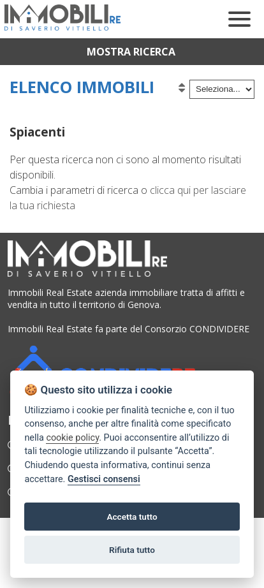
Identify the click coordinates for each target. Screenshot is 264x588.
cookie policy (72, 437)
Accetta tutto (131, 516)
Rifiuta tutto (132, 550)
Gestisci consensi (104, 479)
